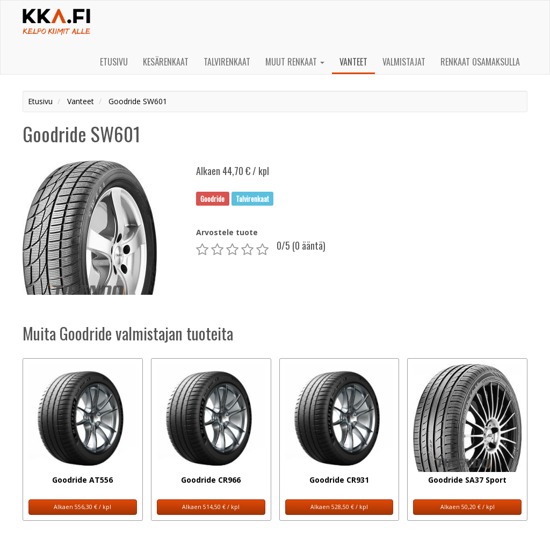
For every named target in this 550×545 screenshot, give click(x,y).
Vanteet (353, 61)
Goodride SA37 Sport (467, 480)
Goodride (212, 198)
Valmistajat (403, 61)
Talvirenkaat (227, 61)
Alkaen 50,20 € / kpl (467, 507)
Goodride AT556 (82, 480)
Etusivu (114, 61)
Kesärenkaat (166, 61)
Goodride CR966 (211, 480)
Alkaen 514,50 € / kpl (211, 507)
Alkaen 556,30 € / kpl (82, 507)
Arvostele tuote (227, 232)
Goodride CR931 (339, 480)
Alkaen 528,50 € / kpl (339, 507)
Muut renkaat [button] (294, 61)
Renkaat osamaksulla (480, 61)
